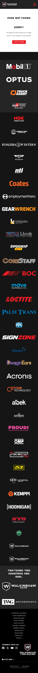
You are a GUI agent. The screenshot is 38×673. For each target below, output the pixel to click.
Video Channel (19, 620)
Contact (19, 638)
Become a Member (19, 625)
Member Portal (18, 628)
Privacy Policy (14, 666)
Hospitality (19, 635)
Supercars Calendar (19, 613)
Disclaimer (25, 666)
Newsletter (19, 630)
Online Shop (19, 633)
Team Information (19, 615)
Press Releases (19, 618)
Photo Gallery (19, 623)
